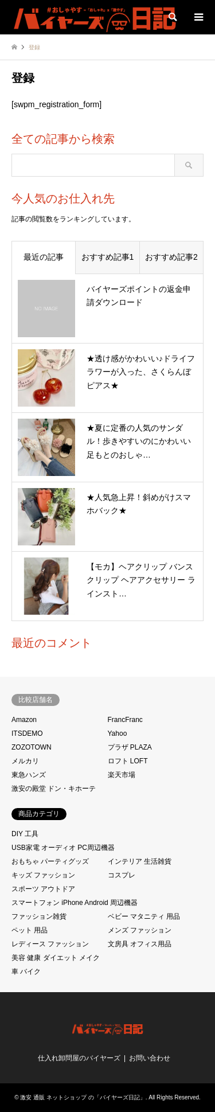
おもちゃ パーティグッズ (50, 861)
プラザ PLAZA (130, 747)
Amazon (24, 720)
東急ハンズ (28, 775)
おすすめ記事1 (107, 257)
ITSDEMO (27, 733)
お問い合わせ (149, 1058)
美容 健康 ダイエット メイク (55, 958)
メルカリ (25, 761)
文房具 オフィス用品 (139, 944)
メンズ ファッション (139, 930)
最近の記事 (44, 257)
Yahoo (117, 733)
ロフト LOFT (128, 761)
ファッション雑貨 (39, 916)
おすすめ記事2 (171, 257)
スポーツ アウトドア (43, 889)
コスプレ (121, 875)
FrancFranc (125, 720)
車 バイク (26, 971)
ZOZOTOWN (31, 747)
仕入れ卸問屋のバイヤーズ (79, 1058)
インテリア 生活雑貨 (139, 861)
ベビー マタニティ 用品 (144, 916)
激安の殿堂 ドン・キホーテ (53, 789)
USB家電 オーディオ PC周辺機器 (63, 848)
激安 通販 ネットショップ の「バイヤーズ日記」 (82, 1097)
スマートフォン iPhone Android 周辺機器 (74, 903)
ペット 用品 (29, 930)
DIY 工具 (24, 834)
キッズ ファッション (43, 875)
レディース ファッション (50, 944)
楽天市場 (121, 775)
